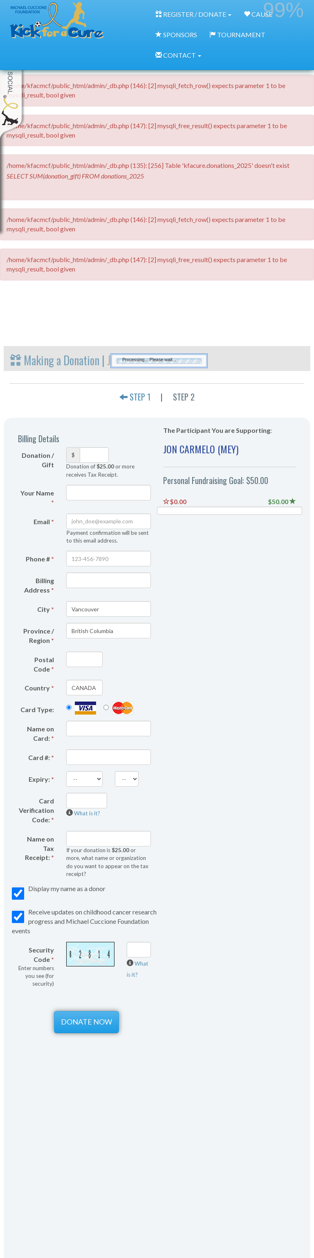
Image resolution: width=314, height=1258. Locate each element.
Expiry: (41, 779)
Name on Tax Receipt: (39, 848)
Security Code (36, 966)
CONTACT (178, 55)
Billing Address (39, 585)
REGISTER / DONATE (193, 14)
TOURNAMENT (237, 34)
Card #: (41, 757)
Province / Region (38, 635)
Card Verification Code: (36, 810)
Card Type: (37, 709)
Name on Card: (40, 733)
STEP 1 (134, 397)
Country (39, 688)
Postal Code (44, 664)
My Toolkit (12, 89)
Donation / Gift (38, 459)
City (45, 609)
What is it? (87, 813)
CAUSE (258, 14)
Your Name (37, 497)
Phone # (40, 559)
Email (44, 521)
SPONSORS (176, 34)
